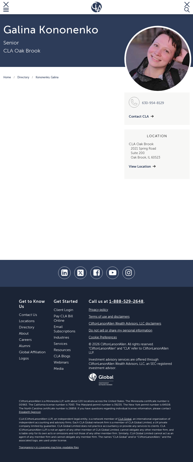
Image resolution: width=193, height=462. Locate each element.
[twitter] (80, 273)
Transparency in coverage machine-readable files (49, 447)
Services (60, 344)
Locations (27, 321)
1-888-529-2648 (126, 302)
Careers (25, 340)
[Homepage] (96, 7)
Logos (24, 358)
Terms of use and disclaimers (109, 316)
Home (7, 77)
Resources (62, 350)
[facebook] (96, 273)
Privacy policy (98, 309)
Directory (23, 77)
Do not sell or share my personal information (120, 330)
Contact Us (28, 315)
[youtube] (112, 273)
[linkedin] (64, 273)
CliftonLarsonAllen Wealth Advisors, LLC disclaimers (125, 323)
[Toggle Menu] (6, 7)
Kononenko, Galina (47, 77)
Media (59, 369)
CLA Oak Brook (21, 51)
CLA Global (124, 419)
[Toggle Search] (187, 7)
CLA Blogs (62, 356)
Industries (61, 337)
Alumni (24, 346)
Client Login (63, 310)
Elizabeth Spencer (30, 412)
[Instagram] (128, 273)
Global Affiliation (32, 352)
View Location (140, 166)
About (24, 333)
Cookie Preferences (103, 337)
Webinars (61, 362)
